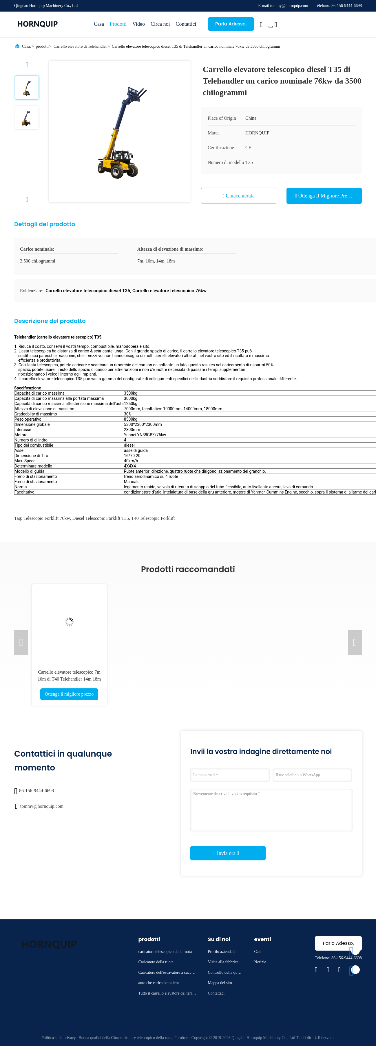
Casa (99, 24)
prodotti (42, 46)
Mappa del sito (220, 983)
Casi (258, 951)
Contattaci (216, 993)
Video (138, 24)
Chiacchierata (240, 196)
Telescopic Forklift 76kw (46, 518)
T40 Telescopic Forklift (153, 518)
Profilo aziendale (222, 951)
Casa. (26, 46)
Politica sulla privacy (58, 1038)
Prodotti (118, 24)
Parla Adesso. (231, 24)
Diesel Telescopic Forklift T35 (100, 518)
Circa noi (160, 24)
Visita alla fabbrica (223, 962)
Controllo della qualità (225, 973)
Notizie (260, 962)
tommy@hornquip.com (41, 806)
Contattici (186, 24)
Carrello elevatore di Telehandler (80, 46)
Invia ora (228, 853)
